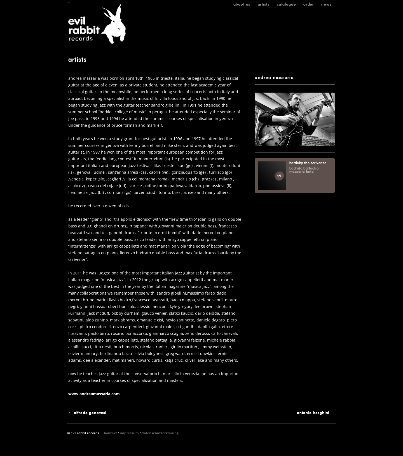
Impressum (129, 433)
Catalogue (286, 4)
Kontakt (110, 433)
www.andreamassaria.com (94, 393)
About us (241, 4)
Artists (264, 4)
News (326, 4)
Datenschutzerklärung (160, 433)
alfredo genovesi (87, 412)
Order (308, 4)
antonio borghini (316, 412)
